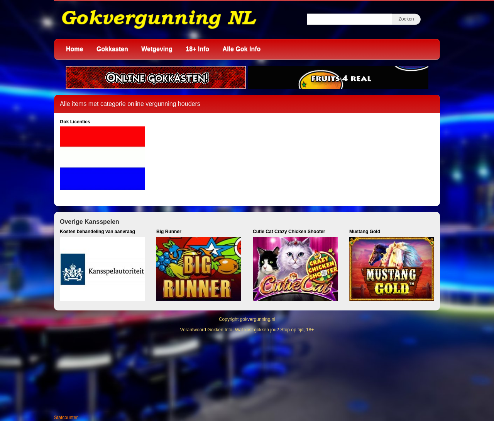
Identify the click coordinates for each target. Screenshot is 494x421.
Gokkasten (112, 49)
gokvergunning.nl (257, 319)
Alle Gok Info (242, 49)
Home (74, 49)
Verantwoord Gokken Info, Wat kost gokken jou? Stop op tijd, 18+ (247, 329)
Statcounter (66, 417)
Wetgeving (157, 49)
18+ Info (197, 49)
